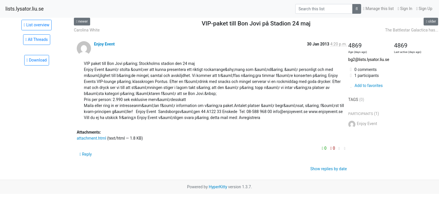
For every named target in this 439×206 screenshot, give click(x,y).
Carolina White (87, 30)
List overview (36, 25)
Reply (86, 154)
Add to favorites (365, 85)
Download (37, 60)
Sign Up (424, 8)
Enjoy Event (104, 44)
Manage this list (378, 8)
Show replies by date (328, 169)
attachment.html (91, 138)
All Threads (36, 39)
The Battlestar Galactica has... (411, 30)
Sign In (405, 8)
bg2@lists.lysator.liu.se (368, 59)
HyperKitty (218, 187)
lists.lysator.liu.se (24, 9)
